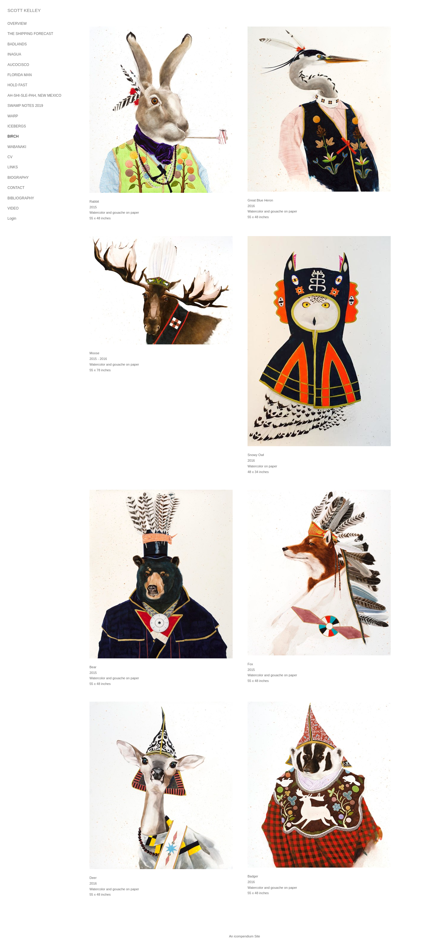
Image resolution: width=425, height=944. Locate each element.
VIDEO (12, 208)
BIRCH (12, 136)
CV (10, 157)
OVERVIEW (17, 23)
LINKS (12, 167)
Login (11, 218)
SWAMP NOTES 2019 (25, 106)
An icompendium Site (244, 936)
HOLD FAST (17, 85)
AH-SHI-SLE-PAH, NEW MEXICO (34, 95)
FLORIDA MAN (19, 75)
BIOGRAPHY (18, 177)
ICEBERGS (16, 126)
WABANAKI (16, 147)
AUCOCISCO (18, 65)
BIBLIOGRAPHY (20, 198)
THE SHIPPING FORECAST (30, 34)
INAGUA (14, 54)
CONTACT (15, 188)
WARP (12, 116)
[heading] (22, 10)
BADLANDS (17, 44)
